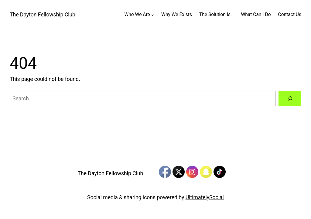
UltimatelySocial (205, 197)
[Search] (290, 98)
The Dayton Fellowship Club (42, 15)
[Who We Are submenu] (152, 14)
